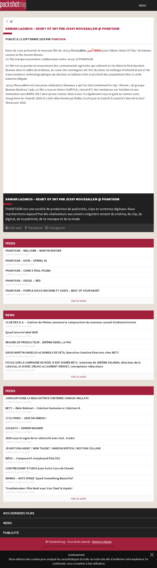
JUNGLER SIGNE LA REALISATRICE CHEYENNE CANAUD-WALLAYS (47, 398)
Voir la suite (78, 301)
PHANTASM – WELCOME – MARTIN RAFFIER (33, 250)
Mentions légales (102, 542)
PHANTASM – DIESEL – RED (23, 280)
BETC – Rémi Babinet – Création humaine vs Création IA (42, 408)
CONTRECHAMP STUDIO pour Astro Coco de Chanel (39, 468)
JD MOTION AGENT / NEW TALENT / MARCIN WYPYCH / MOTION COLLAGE (53, 448)
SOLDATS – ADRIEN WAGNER (24, 428)
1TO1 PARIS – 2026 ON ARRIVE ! (25, 418)
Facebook (35, 228)
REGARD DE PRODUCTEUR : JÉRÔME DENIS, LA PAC (38, 342)
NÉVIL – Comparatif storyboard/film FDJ (32, 458)
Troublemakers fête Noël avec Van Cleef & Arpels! (38, 488)
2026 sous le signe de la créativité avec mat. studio (40, 438)
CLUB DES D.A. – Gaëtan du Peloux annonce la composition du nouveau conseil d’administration (70, 322)
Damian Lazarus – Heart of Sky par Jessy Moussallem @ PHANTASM (62, 29)
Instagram (57, 228)
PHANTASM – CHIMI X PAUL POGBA (28, 270)
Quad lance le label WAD (21, 332)
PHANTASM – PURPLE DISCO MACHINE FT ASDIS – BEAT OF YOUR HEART (52, 290)
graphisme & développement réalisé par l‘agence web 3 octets (79, 546)
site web (15, 228)
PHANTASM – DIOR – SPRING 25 (26, 260)
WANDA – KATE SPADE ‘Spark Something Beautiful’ (39, 478)
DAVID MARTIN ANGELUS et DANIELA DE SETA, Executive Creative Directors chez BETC (62, 352)
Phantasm (58, 39)
